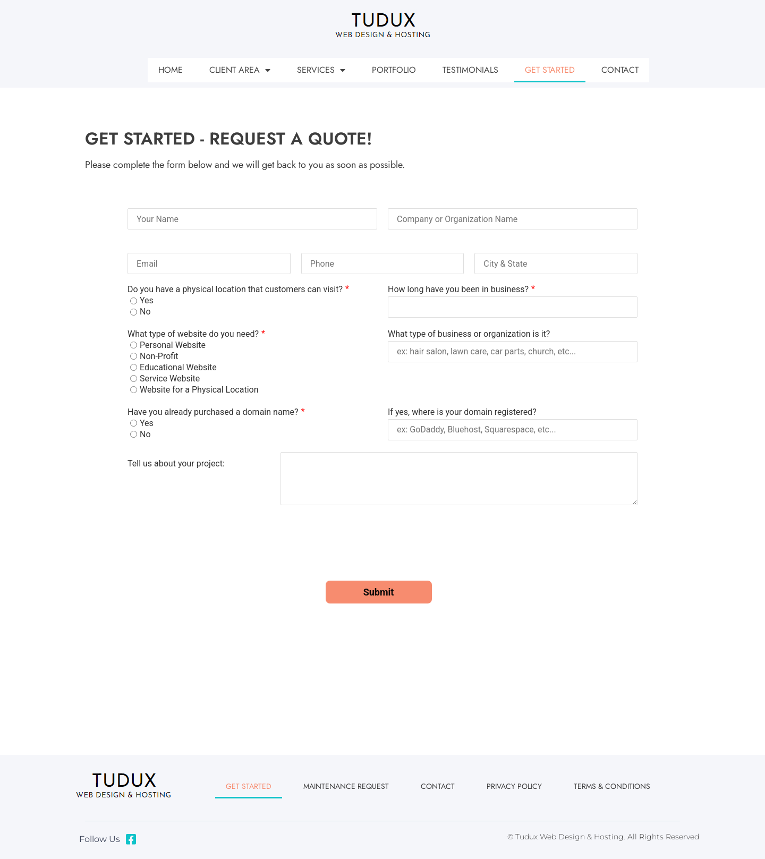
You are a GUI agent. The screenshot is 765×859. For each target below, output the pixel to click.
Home (170, 70)
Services (321, 70)
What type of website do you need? (193, 334)
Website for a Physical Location (199, 390)
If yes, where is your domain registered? (462, 412)
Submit (378, 592)
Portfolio (394, 70)
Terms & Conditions (612, 786)
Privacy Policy (514, 786)
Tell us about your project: (176, 463)
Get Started (550, 70)
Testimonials (470, 70)
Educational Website (178, 367)
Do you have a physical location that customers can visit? (235, 289)
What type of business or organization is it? (469, 334)
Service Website (170, 379)
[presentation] (208, 549)
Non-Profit (159, 356)
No (145, 312)
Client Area (239, 70)
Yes (147, 300)
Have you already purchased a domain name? (213, 412)
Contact (620, 70)
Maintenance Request (346, 786)
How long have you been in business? (458, 289)
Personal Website (173, 345)
